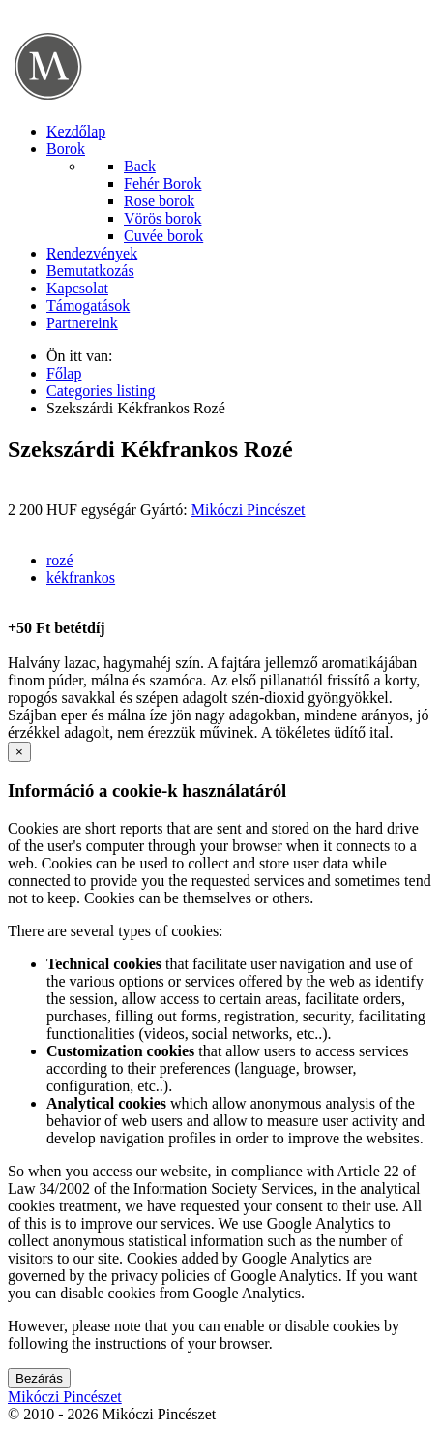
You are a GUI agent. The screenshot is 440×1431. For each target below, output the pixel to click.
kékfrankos (80, 577)
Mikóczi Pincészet (248, 510)
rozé (59, 560)
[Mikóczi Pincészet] (49, 98)
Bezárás (39, 1378)
